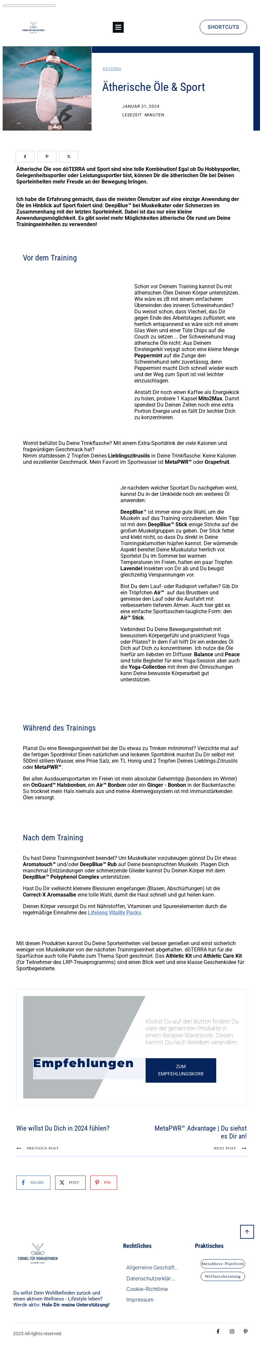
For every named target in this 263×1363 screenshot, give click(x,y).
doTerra (112, 69)
